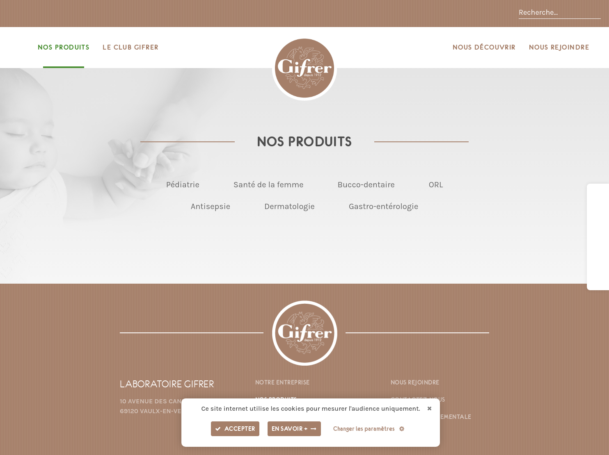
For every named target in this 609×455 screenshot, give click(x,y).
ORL (436, 184)
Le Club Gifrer (130, 47)
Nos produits (63, 47)
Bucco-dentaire (366, 184)
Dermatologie (289, 206)
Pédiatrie (182, 184)
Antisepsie (210, 206)
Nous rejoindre (559, 47)
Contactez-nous (418, 399)
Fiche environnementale (431, 417)
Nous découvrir (484, 47)
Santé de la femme (269, 184)
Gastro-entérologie (383, 206)
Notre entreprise (282, 382)
